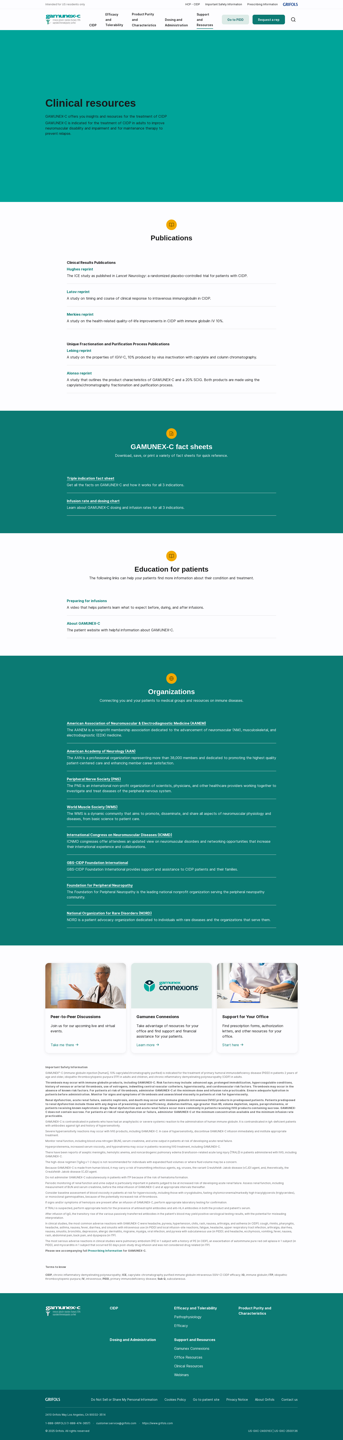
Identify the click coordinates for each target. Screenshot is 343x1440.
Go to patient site (206, 1399)
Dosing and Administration (133, 1339)
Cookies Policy (175, 1399)
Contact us (289, 1399)
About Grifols (264, 1399)
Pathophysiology (188, 1317)
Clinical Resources (188, 1366)
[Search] (293, 19)
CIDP (114, 1308)
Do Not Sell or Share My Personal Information (124, 1399)
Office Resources (188, 1357)
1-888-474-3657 (78, 1423)
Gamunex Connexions (191, 1348)
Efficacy (181, 1325)
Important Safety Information (223, 4)
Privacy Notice (237, 1399)
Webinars (181, 1375)
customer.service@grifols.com (116, 1423)
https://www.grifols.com (157, 1423)
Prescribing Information (262, 4)
